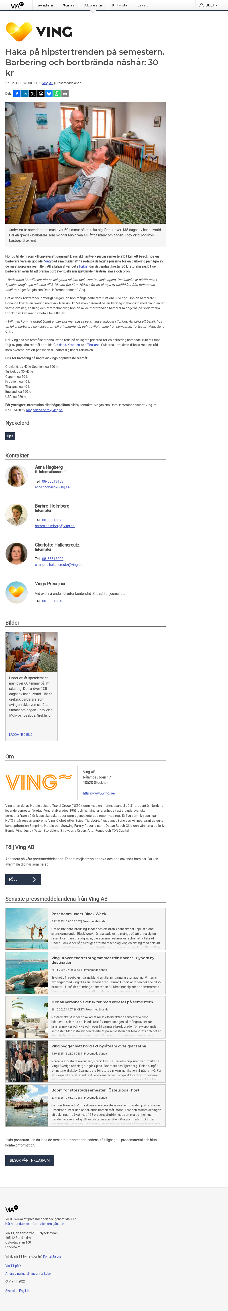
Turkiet (83, 266)
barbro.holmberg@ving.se (55, 526)
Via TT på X (13, 1266)
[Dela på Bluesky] (49, 94)
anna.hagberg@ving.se (52, 487)
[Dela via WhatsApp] (57, 94)
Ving (47, 261)
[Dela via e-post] (65, 94)
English (24, 1291)
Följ (23, 879)
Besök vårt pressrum (30, 1160)
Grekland (59, 345)
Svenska (11, 1291)
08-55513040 (52, 601)
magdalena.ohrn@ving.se (44, 410)
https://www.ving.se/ (99, 793)
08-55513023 (52, 520)
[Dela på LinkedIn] (24, 94)
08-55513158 (52, 482)
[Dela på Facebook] (16, 94)
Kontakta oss (52, 1256)
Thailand (93, 345)
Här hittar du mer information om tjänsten (34, 1224)
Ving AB (47, 83)
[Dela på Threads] (41, 94)
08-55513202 (52, 559)
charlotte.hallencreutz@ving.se (58, 565)
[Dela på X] (33, 94)
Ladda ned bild (21, 734)
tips (10, 436)
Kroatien (74, 345)
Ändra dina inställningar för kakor (28, 1273)
